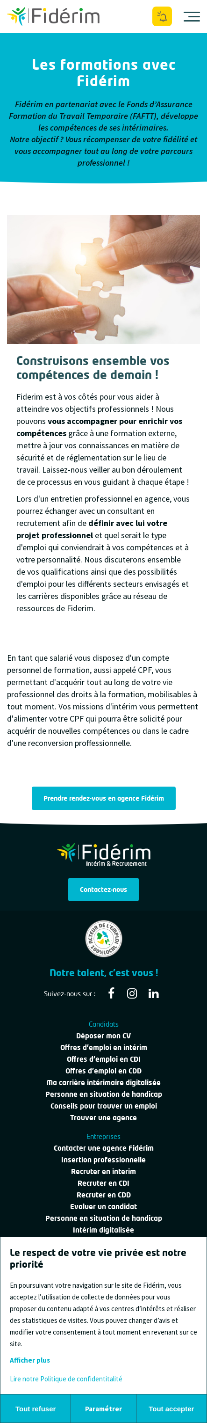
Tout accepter (171, 1409)
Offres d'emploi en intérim (103, 1047)
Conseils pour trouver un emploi (103, 1106)
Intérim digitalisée (103, 1230)
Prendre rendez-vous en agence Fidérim (103, 798)
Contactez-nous (103, 889)
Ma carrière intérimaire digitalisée (103, 1082)
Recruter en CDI (103, 1183)
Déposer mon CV (103, 1035)
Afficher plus (30, 1360)
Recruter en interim (103, 1171)
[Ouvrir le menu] (192, 16)
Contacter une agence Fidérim (104, 1148)
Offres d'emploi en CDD (103, 1070)
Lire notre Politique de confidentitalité (66, 1378)
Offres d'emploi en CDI (104, 1059)
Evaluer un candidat (103, 1206)
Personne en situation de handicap (103, 1094)
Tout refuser (35, 1409)
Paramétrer (103, 1408)
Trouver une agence (103, 1117)
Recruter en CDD (104, 1194)
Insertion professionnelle (103, 1159)
